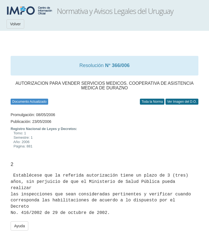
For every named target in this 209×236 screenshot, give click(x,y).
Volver (15, 24)
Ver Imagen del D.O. (182, 102)
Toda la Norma (152, 102)
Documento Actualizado (29, 102)
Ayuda (19, 226)
